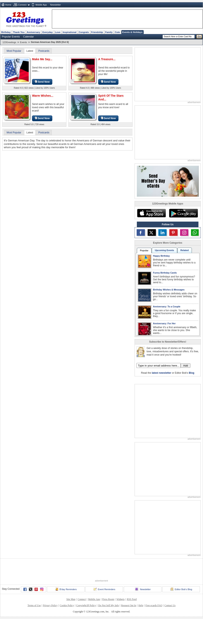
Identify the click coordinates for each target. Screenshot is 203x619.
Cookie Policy (67, 605)
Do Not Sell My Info (108, 605)
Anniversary (33, 32)
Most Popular (14, 50)
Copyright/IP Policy (86, 605)
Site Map (70, 599)
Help (140, 605)
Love (57, 32)
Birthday (6, 32)
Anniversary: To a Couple (166, 306)
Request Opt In (128, 605)
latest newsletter (161, 372)
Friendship (97, 32)
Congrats (84, 32)
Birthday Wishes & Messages (169, 289)
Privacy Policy (50, 605)
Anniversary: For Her (164, 323)
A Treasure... (107, 59)
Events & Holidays (132, 32)
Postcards (43, 50)
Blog (191, 372)
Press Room (108, 599)
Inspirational (69, 32)
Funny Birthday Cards (165, 272)
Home (8, 5)
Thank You (18, 32)
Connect (22, 5)
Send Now (42, 81)
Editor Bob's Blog (181, 589)
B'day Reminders (66, 589)
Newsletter (55, 5)
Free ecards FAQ (153, 605)
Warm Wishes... (42, 95)
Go (199, 36)
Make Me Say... (42, 59)
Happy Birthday (161, 256)
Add (185, 365)
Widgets (120, 599)
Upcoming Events (164, 250)
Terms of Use (34, 605)
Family (108, 32)
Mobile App (41, 5)
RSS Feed (132, 599)
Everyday (47, 32)
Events (23, 42)
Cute (117, 32)
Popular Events (11, 36)
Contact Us (170, 605)
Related (184, 250)
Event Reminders (104, 589)
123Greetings (9, 42)
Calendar (28, 36)
